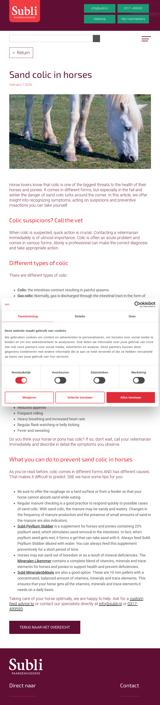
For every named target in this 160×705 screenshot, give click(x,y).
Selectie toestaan (80, 397)
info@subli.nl (99, 8)
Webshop (100, 19)
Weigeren (29, 397)
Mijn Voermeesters (133, 19)
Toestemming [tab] (28, 316)
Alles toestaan (130, 397)
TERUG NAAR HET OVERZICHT (45, 627)
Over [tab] (132, 316)
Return (23, 52)
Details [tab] (80, 316)
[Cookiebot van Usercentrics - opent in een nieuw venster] (137, 304)
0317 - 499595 (133, 8)
